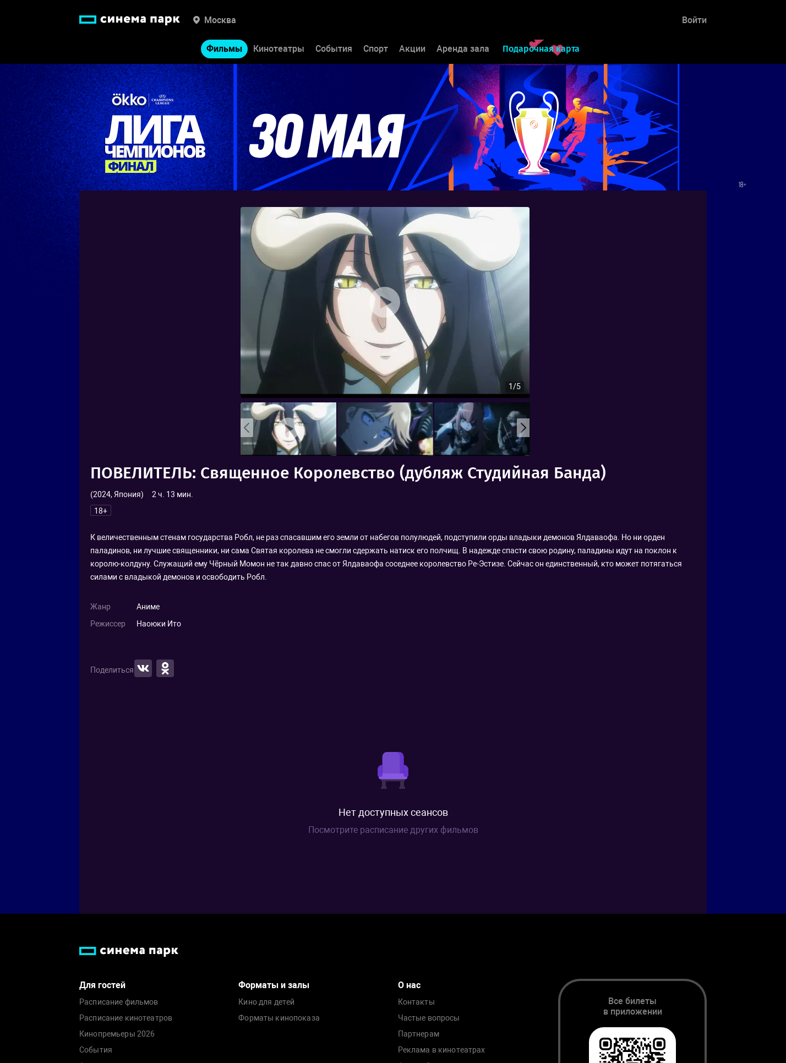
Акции (412, 48)
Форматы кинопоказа (279, 1018)
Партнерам (418, 1034)
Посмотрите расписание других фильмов (393, 830)
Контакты (416, 1002)
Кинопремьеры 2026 (117, 1034)
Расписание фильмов (119, 1002)
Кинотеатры (278, 48)
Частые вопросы (429, 1018)
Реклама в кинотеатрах (441, 1050)
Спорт (375, 48)
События (333, 48)
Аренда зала (462, 48)
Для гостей (102, 985)
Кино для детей (266, 1002)
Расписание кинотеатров (125, 1018)
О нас (409, 985)
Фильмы (224, 48)
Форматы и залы (273, 985)
